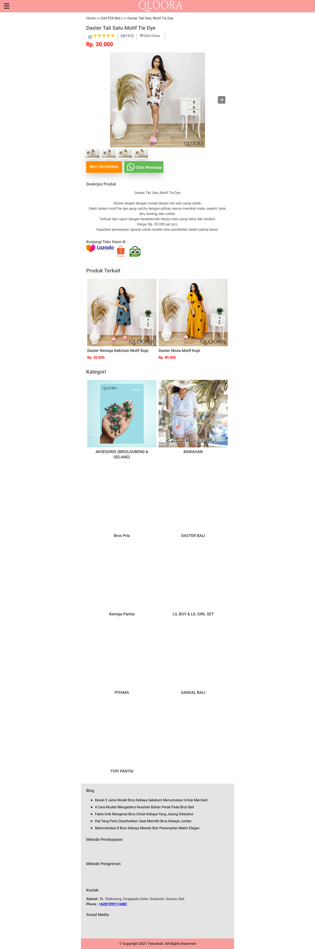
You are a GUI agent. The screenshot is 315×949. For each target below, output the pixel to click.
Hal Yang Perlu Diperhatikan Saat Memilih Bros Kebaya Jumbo (143, 821)
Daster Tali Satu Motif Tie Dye (150, 18)
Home (91, 18)
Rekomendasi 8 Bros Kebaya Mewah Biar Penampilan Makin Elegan (147, 828)
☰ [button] (7, 6)
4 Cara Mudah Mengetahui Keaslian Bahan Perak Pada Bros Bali (144, 807)
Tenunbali (155, 944)
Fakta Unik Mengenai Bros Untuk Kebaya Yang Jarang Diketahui (144, 814)
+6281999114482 (113, 904)
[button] (221, 100)
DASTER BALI (111, 18)
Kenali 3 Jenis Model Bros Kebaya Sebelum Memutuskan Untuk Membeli (151, 800)
